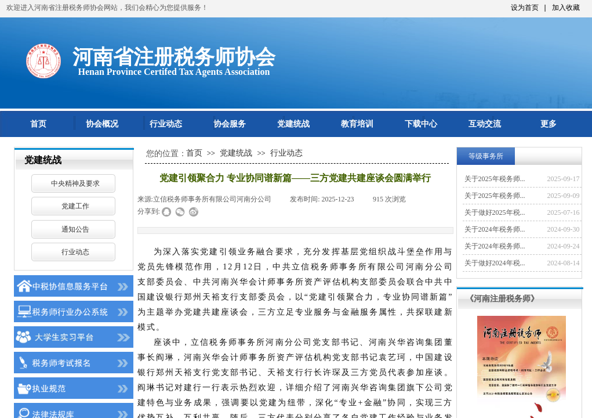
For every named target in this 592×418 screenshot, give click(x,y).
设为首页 (525, 7)
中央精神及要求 (75, 183)
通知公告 (75, 229)
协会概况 (102, 124)
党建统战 (293, 124)
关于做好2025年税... (494, 212)
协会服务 (229, 124)
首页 (38, 124)
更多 (548, 124)
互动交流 (484, 124)
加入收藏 (566, 7)
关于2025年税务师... (494, 179)
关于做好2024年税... (494, 263)
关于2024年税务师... (494, 229)
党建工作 (75, 206)
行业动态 (166, 124)
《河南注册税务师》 (502, 298)
